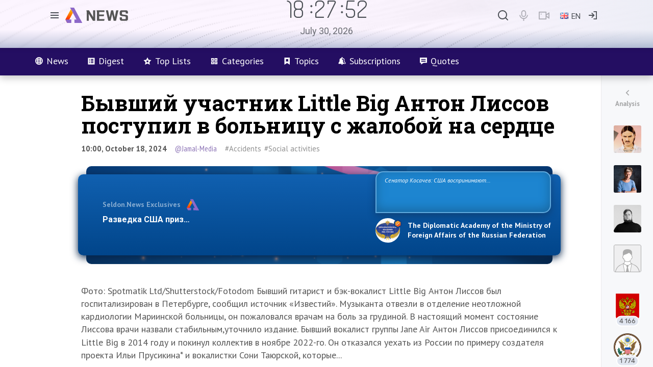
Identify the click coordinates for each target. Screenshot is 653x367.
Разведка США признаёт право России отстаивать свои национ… (234, 219)
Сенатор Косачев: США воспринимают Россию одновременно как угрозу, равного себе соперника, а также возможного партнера (462, 191)
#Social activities (292, 148)
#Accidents (243, 148)
